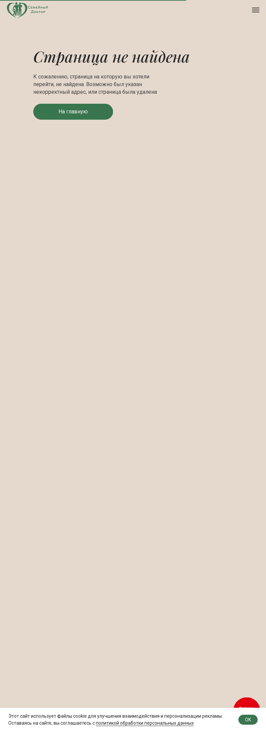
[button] (73, 112)
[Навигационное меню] (255, 10)
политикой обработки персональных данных (145, 723)
